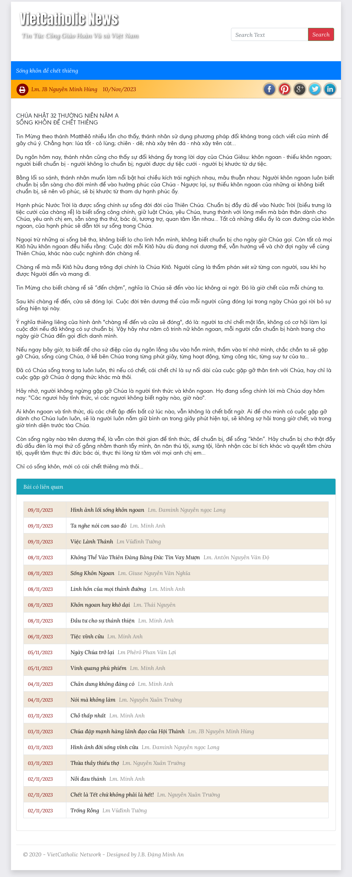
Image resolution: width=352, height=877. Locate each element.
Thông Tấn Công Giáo (146, 52)
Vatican (43, 52)
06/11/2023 (40, 637)
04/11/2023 (40, 684)
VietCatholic (197, 52)
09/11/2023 (40, 510)
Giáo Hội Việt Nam (85, 52)
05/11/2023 (40, 652)
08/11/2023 (40, 557)
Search (321, 34)
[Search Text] (269, 34)
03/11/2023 (40, 716)
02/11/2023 (40, 779)
